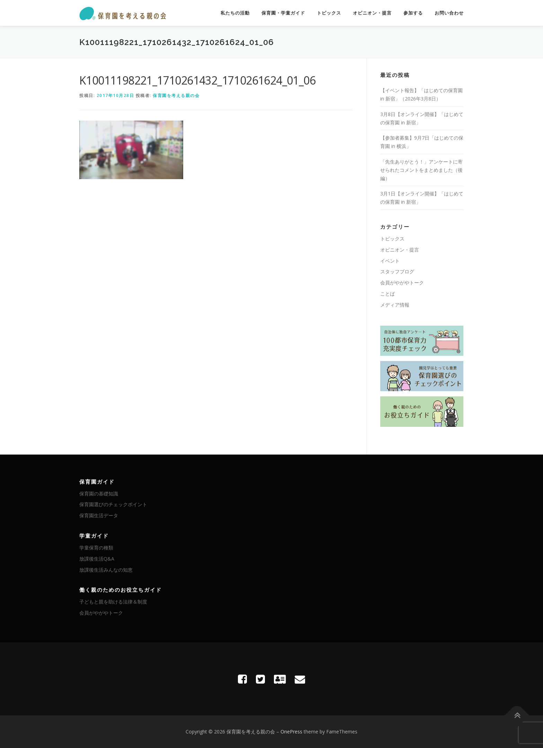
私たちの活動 (235, 13)
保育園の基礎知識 (98, 493)
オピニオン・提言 (372, 13)
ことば (387, 293)
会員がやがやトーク (402, 282)
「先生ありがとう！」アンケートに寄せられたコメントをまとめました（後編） (421, 170)
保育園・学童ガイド (283, 13)
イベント (390, 260)
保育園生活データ (98, 515)
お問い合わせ (449, 13)
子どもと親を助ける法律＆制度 (113, 601)
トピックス (329, 13)
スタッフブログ (397, 271)
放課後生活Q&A (96, 558)
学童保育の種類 (96, 547)
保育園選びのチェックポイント (113, 504)
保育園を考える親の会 (176, 95)
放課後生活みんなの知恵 (106, 569)
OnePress (291, 731)
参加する (413, 13)
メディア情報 (394, 304)
